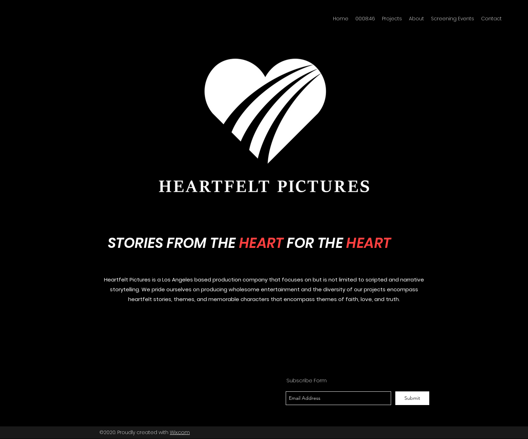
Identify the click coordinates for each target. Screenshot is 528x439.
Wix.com (180, 432)
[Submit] (412, 398)
